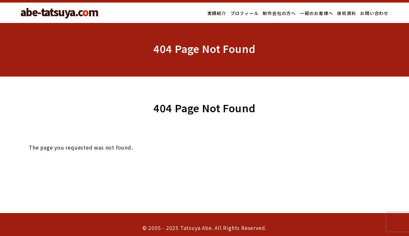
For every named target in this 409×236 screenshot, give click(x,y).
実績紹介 (216, 13)
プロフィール (244, 13)
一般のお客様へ (316, 13)
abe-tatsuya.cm (59, 11)
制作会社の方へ (279, 13)
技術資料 (346, 13)
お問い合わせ (374, 13)
